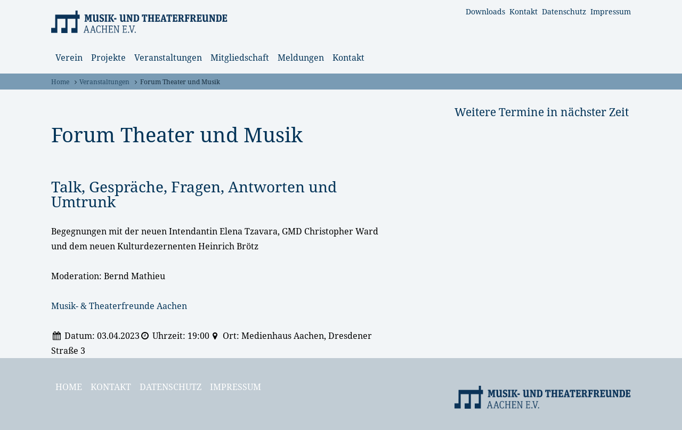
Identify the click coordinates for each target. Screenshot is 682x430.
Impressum (610, 11)
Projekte (108, 57)
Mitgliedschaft (239, 57)
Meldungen (301, 57)
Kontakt (523, 11)
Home (60, 81)
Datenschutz (564, 11)
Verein (69, 57)
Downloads (485, 11)
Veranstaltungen (168, 57)
